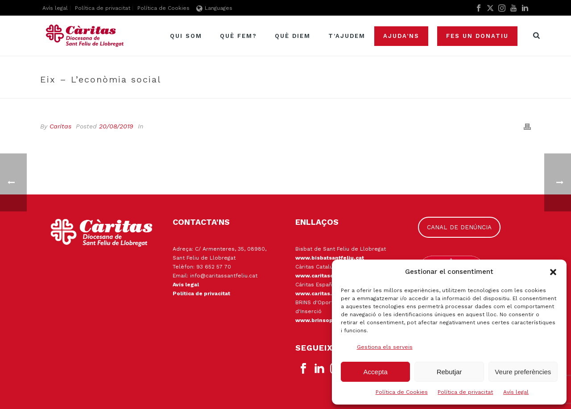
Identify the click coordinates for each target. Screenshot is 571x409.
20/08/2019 (116, 126)
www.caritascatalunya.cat (331, 276)
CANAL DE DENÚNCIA (459, 227)
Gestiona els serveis (385, 347)
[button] (553, 272)
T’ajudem (346, 36)
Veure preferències (523, 372)
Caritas (60, 126)
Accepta (376, 372)
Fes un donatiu (477, 36)
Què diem (292, 36)
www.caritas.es (317, 293)
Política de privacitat (465, 392)
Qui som (186, 36)
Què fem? (238, 36)
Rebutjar (449, 372)
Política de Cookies (402, 392)
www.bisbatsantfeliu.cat (329, 258)
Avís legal (516, 392)
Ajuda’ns (401, 36)
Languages (214, 8)
